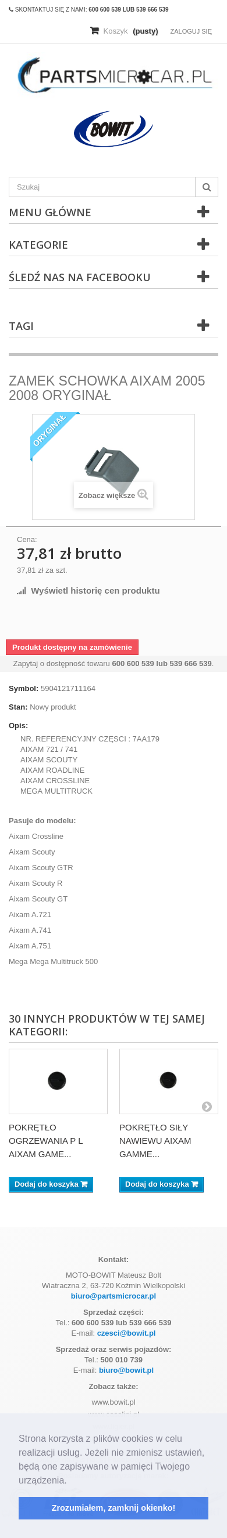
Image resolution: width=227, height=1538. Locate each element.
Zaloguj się (191, 31)
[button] (71, 1481)
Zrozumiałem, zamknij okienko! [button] (114, 1507)
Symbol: (23, 688)
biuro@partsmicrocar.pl (113, 1296)
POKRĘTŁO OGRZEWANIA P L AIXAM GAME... (46, 1140)
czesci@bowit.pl (126, 1333)
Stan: (18, 707)
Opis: (18, 725)
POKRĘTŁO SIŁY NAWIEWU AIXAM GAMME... (155, 1140)
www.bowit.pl (113, 1402)
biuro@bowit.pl (126, 1370)
